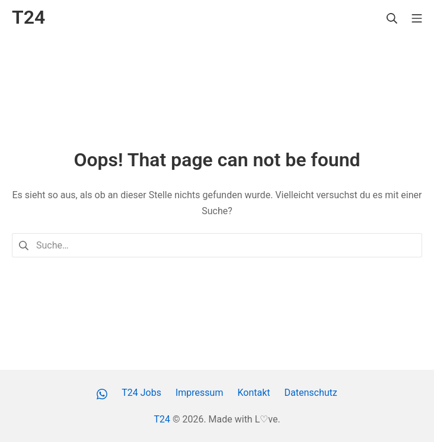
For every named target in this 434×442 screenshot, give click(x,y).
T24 (162, 419)
